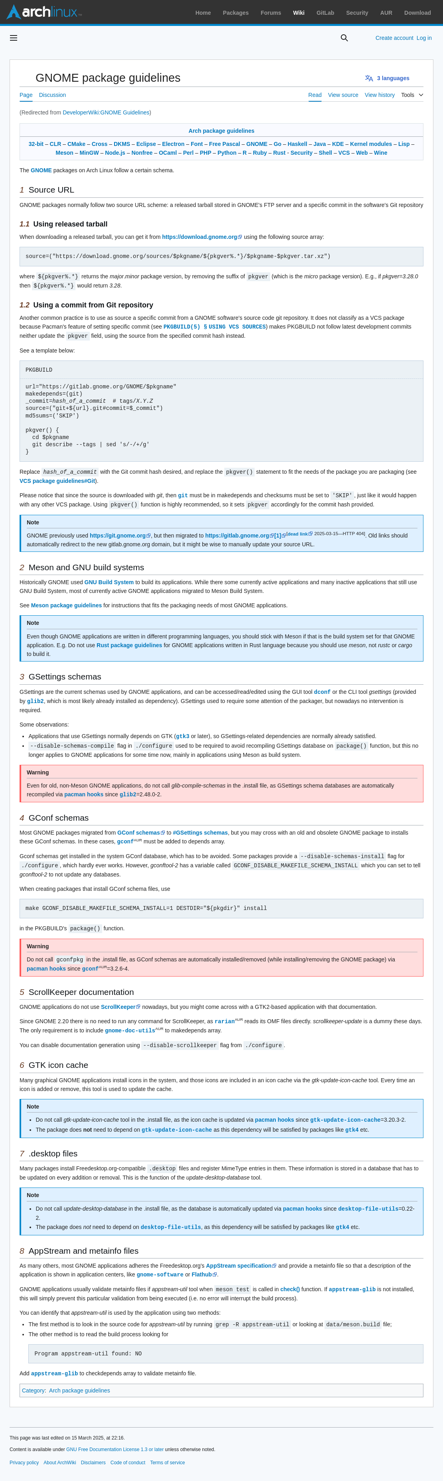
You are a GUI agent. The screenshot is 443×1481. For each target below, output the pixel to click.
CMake (76, 144)
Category (33, 1378)
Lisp (404, 144)
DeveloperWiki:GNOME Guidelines (106, 112)
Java (319, 144)
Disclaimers (93, 1450)
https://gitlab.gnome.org (237, 533)
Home (203, 13)
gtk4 (352, 1121)
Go (277, 144)
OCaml (168, 153)
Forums (271, 13)
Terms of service (167, 1450)
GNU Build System (109, 579)
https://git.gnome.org (118, 533)
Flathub (202, 1264)
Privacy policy (24, 1450)
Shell (325, 153)
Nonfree (141, 153)
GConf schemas (138, 828)
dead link (298, 531)
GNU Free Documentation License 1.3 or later (115, 1437)
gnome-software (160, 1264)
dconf (322, 689)
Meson (64, 153)
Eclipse (146, 144)
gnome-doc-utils (130, 1022)
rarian (225, 1014)
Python (227, 153)
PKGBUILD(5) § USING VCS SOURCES (215, 325)
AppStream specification (238, 1255)
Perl (188, 153)
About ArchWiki (60, 1450)
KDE (338, 144)
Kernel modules (371, 144)
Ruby (260, 153)
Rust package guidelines (129, 642)
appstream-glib (352, 1278)
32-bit (36, 144)
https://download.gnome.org (199, 237)
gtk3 (183, 732)
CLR (55, 144)
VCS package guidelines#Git (57, 479)
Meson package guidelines (66, 602)
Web (362, 153)
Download (417, 13)
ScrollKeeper (118, 1000)
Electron (173, 144)
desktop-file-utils (368, 1199)
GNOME (256, 144)
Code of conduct (128, 1450)
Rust (279, 153)
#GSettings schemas (200, 828)
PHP (206, 153)
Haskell (297, 144)
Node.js (115, 153)
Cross (100, 144)
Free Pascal (224, 144)
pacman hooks (83, 790)
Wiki (299, 13)
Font (197, 144)
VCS (344, 153)
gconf (125, 836)
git (183, 493)
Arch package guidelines (222, 131)
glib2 (35, 697)
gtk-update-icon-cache (345, 1111)
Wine (380, 153)
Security (357, 13)
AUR (386, 13)
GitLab (325, 13)
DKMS (122, 144)
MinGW (89, 153)
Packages (236, 13)
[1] (277, 533)
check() (290, 1278)
